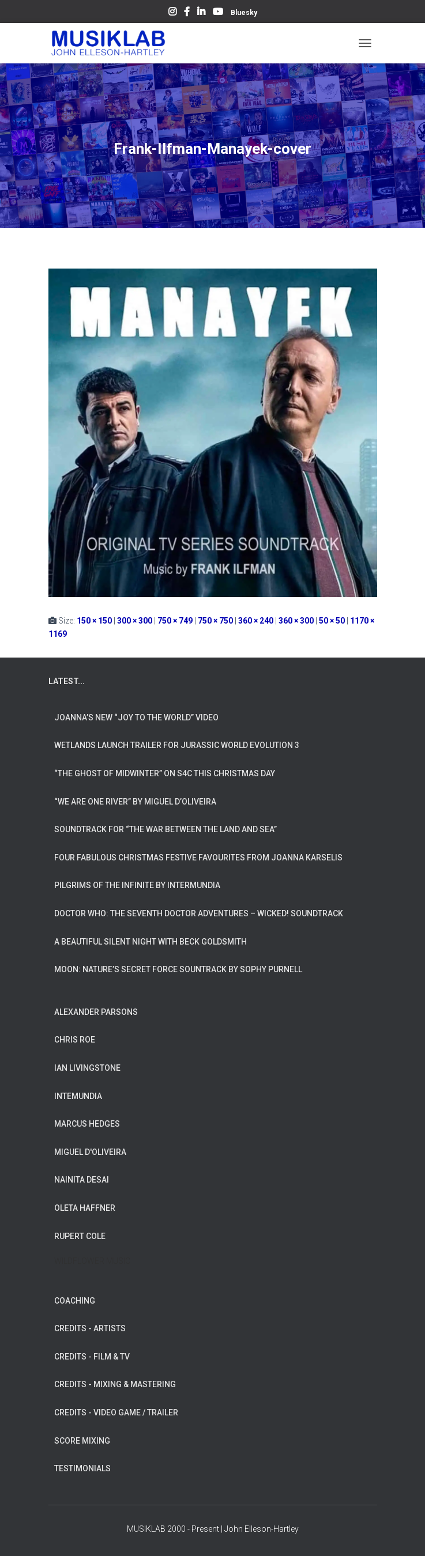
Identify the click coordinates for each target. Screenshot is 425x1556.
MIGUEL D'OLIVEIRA (90, 1152)
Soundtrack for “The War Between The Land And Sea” (165, 829)
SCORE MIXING (82, 1440)
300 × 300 (134, 620)
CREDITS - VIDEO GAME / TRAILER (116, 1412)
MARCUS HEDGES (87, 1123)
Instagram (172, 13)
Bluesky (244, 13)
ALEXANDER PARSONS (96, 1012)
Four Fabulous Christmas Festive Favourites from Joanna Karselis (198, 857)
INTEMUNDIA (78, 1096)
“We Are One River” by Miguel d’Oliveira (135, 801)
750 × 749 (175, 620)
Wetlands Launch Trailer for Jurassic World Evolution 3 (176, 745)
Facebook (187, 13)
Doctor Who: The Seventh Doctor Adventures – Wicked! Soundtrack (198, 913)
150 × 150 (94, 620)
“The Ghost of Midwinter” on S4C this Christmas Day (164, 773)
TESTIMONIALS (82, 1468)
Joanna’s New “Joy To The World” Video (136, 717)
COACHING (74, 1300)
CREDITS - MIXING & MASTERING (115, 1384)
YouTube (218, 13)
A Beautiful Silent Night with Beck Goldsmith (150, 941)
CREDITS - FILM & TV (92, 1356)
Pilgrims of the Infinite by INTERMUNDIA (137, 885)
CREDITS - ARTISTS (90, 1328)
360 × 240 (255, 620)
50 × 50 (332, 620)
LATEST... (66, 681)
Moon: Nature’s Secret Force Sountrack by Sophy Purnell (178, 969)
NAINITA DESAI (81, 1179)
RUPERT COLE (80, 1236)
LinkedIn (201, 13)
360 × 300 (296, 620)
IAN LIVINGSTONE (87, 1067)
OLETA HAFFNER (84, 1208)
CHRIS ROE (74, 1039)
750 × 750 (215, 620)
